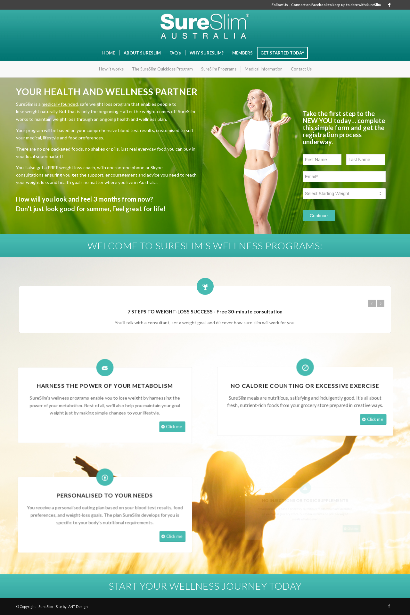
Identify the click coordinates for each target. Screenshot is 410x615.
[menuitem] (108, 53)
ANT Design (78, 606)
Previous (372, 303)
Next (381, 303)
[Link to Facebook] (389, 5)
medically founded (60, 104)
